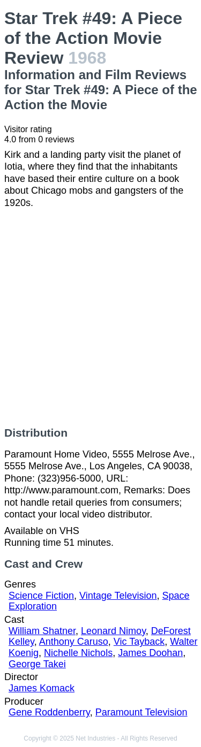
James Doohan (150, 652)
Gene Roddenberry (49, 712)
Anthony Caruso (73, 641)
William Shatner (42, 631)
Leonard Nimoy (113, 631)
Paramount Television (141, 712)
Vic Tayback (139, 641)
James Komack (42, 688)
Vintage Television (118, 595)
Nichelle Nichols (78, 652)
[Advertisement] (100, 317)
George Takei (37, 664)
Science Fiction (41, 595)
